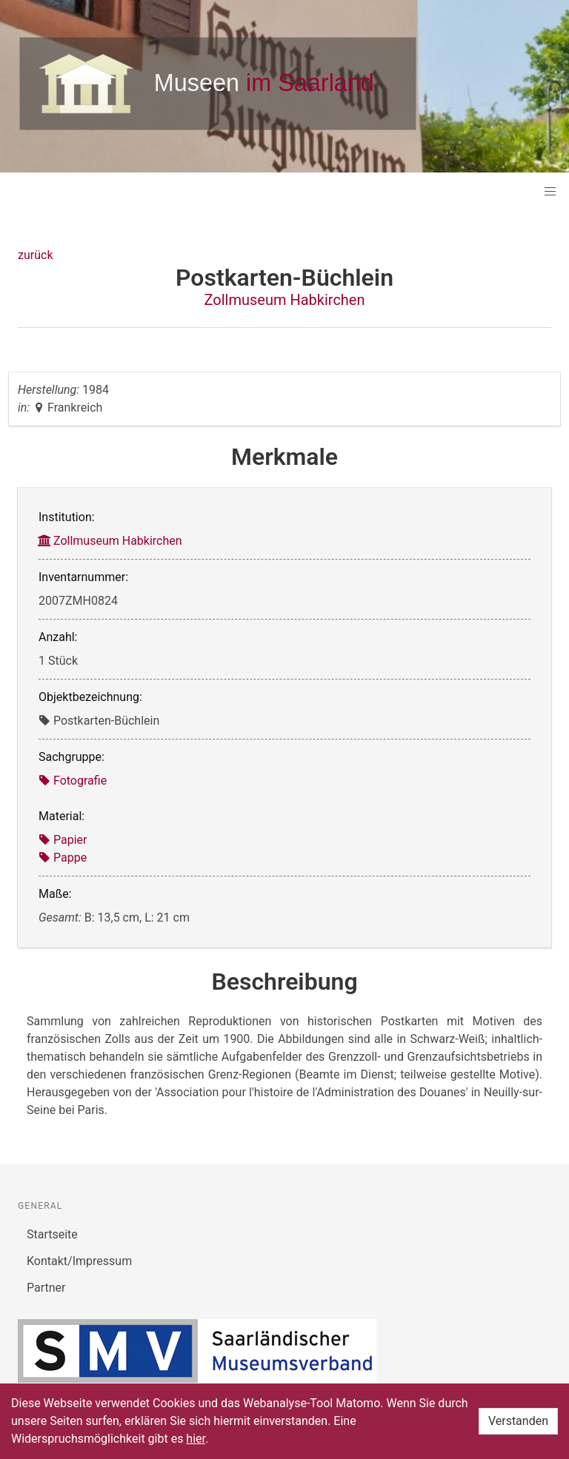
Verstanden (518, 1421)
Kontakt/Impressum (79, 1261)
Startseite (52, 1234)
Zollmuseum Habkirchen (284, 300)
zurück (35, 255)
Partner (46, 1288)
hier (195, 1439)
